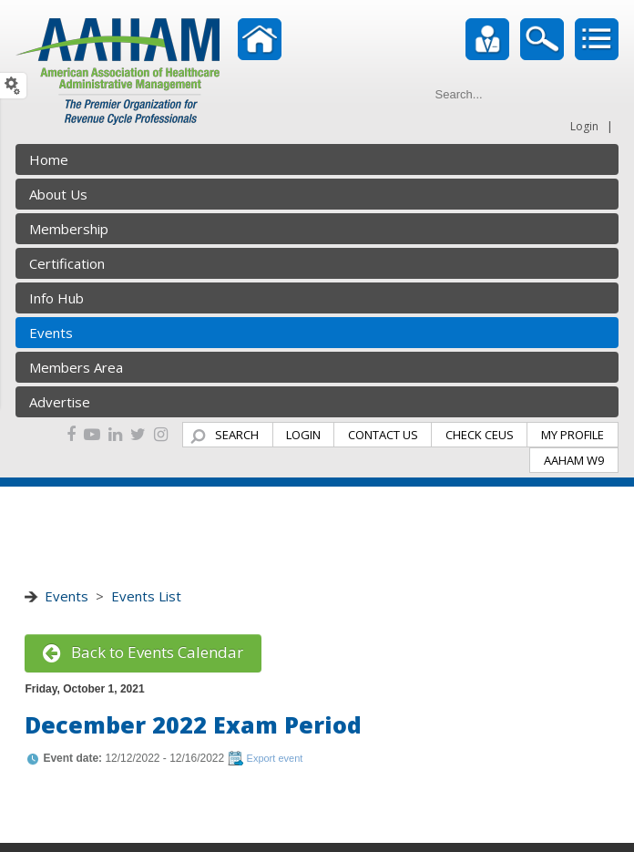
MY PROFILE (572, 434)
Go (602, 93)
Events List (146, 596)
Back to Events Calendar (143, 652)
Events (66, 596)
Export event (275, 758)
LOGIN (303, 434)
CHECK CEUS (479, 434)
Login (584, 126)
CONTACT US (383, 434)
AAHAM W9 (574, 460)
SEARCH (237, 434)
